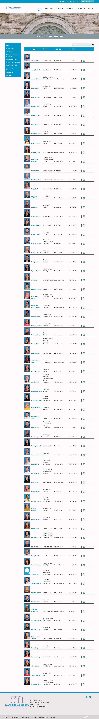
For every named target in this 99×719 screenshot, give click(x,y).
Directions (42, 706)
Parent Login (61, 1)
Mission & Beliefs (10, 48)
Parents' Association (11, 65)
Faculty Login (70, 1)
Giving (53, 717)
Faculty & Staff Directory (13, 62)
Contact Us (9, 75)
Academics (25, 717)
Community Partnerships (9, 68)
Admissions (15, 717)
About (8, 45)
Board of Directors (11, 59)
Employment (9, 72)
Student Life (43, 717)
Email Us (33, 706)
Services (34, 717)
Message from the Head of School (12, 55)
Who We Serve (10, 52)
